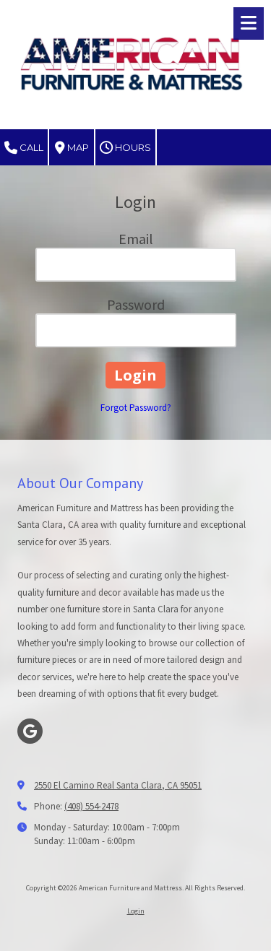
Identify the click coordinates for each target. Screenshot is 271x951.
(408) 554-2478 (91, 806)
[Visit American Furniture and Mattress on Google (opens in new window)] (30, 731)
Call (23, 148)
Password (136, 304)
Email (136, 239)
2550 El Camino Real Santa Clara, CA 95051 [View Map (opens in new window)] (118, 785)
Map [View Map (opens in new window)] (72, 148)
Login (136, 911)
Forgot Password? (135, 407)
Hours (125, 148)
